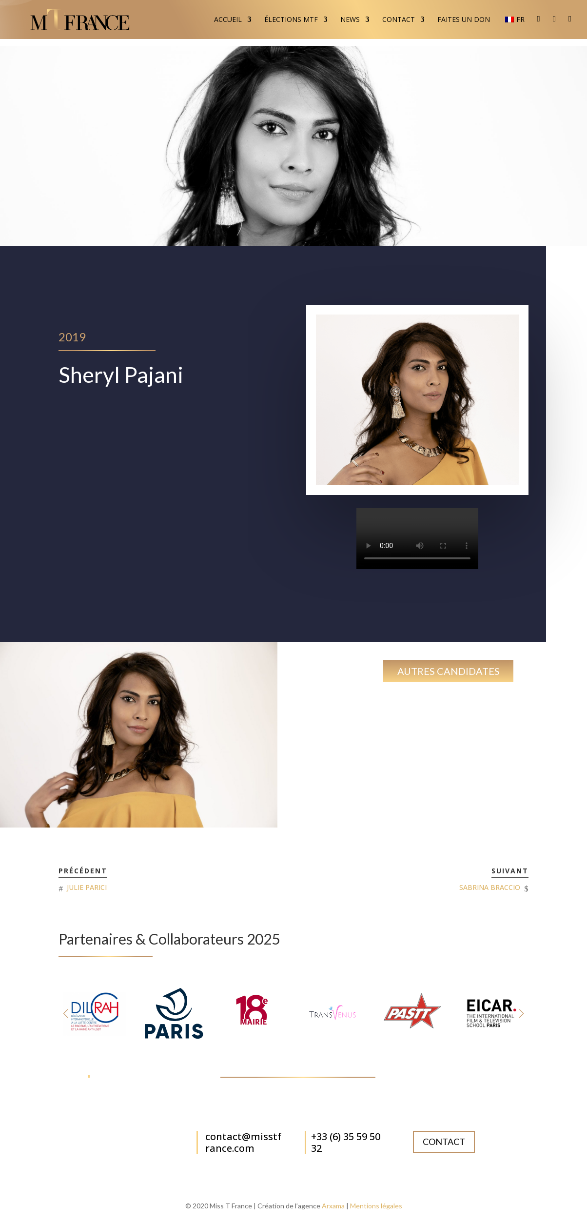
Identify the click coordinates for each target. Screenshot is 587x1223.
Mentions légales (376, 1206)
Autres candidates (448, 671)
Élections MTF (291, 20)
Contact (398, 20)
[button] (521, 1013)
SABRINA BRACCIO (489, 887)
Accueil (228, 20)
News (350, 20)
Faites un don (463, 20)
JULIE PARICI (87, 887)
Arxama (333, 1206)
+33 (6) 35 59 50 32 (345, 1142)
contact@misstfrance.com (243, 1142)
